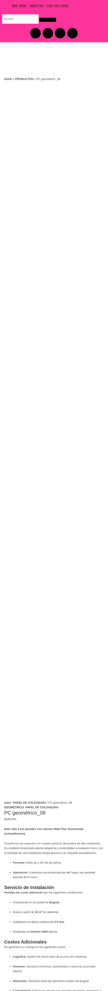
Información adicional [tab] (26, 666)
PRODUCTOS (24, 79)
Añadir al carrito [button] (40, 768)
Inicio (7, 423)
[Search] (47, 20)
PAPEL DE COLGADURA (29, 423)
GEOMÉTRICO (14, 427)
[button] (54, 73)
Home (8, 79)
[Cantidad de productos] (12, 647)
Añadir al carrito (24, 655)
